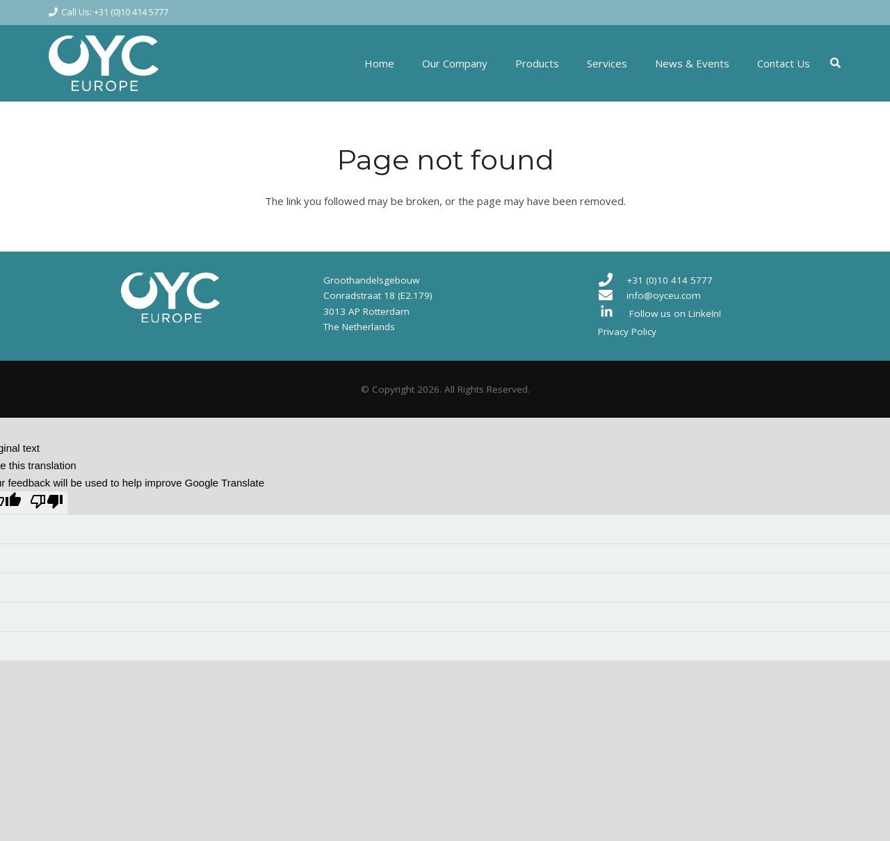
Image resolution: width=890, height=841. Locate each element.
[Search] (835, 63)
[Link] (104, 63)
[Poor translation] (46, 502)
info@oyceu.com (663, 295)
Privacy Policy (627, 331)
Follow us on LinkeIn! (675, 313)
